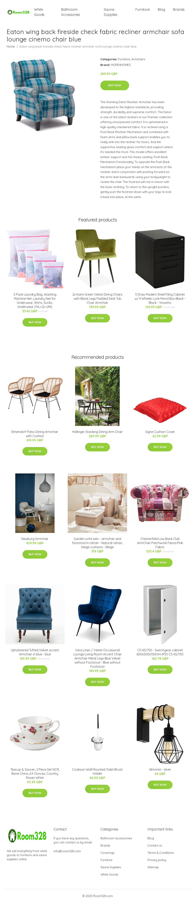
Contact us (154, 849)
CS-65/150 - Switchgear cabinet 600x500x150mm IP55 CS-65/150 (160, 655)
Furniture (142, 11)
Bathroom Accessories (70, 13)
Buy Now (114, 89)
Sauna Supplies (110, 13)
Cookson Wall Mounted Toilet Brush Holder (97, 775)
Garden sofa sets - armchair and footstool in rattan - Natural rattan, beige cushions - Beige (97, 546)
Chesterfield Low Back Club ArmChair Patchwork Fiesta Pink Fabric (160, 546)
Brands (179, 11)
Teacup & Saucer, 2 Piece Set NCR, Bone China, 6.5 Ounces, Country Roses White (34, 777)
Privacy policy (156, 863)
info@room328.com (67, 854)
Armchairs (138, 62)
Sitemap (153, 870)
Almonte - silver (160, 773)
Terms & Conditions (160, 856)
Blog (161, 11)
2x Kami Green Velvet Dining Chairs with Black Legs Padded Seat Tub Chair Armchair (97, 302)
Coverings (108, 856)
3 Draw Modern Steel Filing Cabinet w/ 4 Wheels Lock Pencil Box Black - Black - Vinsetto (160, 302)
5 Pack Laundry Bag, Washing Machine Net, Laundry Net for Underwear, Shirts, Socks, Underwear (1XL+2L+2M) (34, 304)
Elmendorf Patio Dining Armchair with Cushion (35, 437)
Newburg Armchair (34, 542)
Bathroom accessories (116, 841)
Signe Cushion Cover (160, 435)
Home (11, 50)
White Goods (39, 13)
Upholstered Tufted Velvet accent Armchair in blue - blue (35, 655)
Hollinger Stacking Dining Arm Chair (97, 435)
